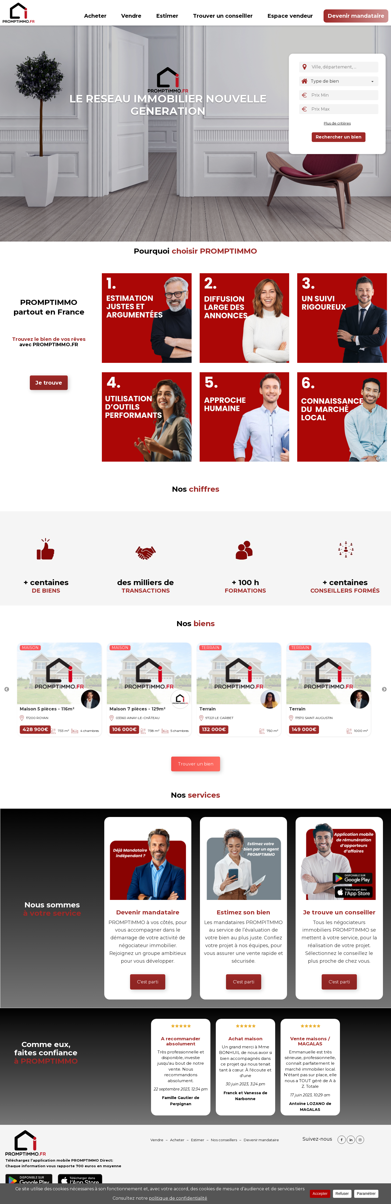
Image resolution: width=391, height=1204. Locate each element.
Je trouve (48, 383)
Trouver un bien (195, 764)
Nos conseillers (224, 1140)
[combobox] (344, 67)
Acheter (95, 16)
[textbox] (345, 67)
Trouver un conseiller (223, 16)
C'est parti (147, 981)
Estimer (167, 16)
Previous (6, 689)
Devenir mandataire (356, 16)
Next (384, 689)
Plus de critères (337, 123)
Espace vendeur (290, 16)
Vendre (131, 16)
